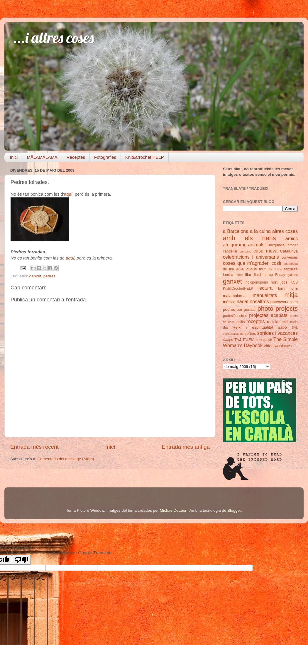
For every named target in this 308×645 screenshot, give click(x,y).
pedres (49, 276)
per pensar (246, 309)
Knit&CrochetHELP (238, 288)
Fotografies (105, 157)
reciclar (273, 322)
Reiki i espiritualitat (253, 327)
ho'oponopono (257, 282)
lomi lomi (288, 288)
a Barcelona (235, 231)
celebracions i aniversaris (251, 257)
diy (270, 269)
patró (294, 302)
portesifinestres (235, 316)
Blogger (234, 510)
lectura (265, 288)
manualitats (265, 295)
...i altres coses (53, 37)
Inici (14, 157)
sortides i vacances (277, 333)
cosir (276, 263)
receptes (256, 321)
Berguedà (276, 245)
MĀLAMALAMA (42, 157)
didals (240, 269)
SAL (295, 327)
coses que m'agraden (246, 263)
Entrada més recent (34, 447)
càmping (245, 251)
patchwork (279, 302)
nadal (242, 301)
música (229, 302)
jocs (283, 282)
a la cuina (260, 231)
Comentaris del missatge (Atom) (66, 459)
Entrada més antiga (186, 447)
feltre (239, 275)
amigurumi (234, 244)
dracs (278, 269)
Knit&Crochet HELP (144, 157)
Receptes (76, 157)
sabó (282, 327)
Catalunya (289, 251)
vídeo (269, 346)
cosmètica (290, 263)
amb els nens (249, 238)
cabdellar (230, 251)
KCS (294, 282)
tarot (259, 340)
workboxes (283, 346)
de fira (228, 269)
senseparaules (233, 333)
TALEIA (249, 340)
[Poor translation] (21, 560)
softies (250, 333)
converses (290, 257)
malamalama (234, 296)
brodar (292, 245)
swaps (228, 340)
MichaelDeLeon (173, 510)
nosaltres (259, 301)
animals (256, 244)
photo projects (278, 308)
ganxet (35, 276)
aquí (68, 194)
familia (228, 275)
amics (291, 238)
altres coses (285, 231)
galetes (292, 275)
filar (248, 274)
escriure (291, 269)
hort (274, 282)
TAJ (237, 339)
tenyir (267, 340)
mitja (291, 294)
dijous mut (255, 269)
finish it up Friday (269, 275)
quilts (240, 322)
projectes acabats (268, 315)
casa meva (265, 250)
